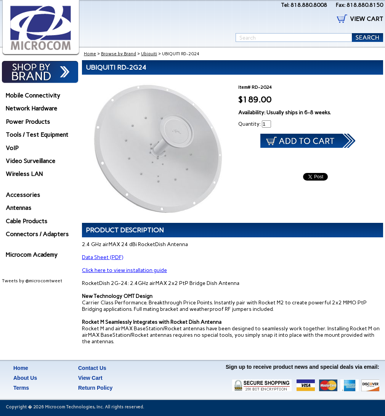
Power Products (28, 121)
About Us (25, 378)
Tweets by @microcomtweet (32, 280)
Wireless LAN (24, 174)
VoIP (12, 148)
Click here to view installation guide (124, 270)
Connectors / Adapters (37, 234)
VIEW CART (366, 18)
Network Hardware (31, 108)
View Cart (90, 378)
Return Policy (95, 388)
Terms (21, 388)
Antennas (18, 207)
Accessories (23, 194)
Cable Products (26, 221)
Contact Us (92, 368)
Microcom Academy (32, 254)
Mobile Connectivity (33, 95)
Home (90, 53)
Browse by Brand (118, 53)
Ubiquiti (149, 53)
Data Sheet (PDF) (102, 257)
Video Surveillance (30, 161)
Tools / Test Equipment (37, 134)
